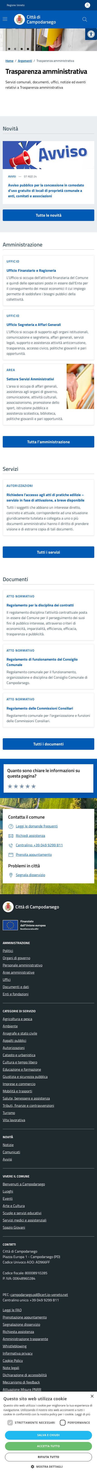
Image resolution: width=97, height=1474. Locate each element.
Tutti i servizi (48, 552)
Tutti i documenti (48, 744)
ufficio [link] (13, 261)
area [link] (11, 369)
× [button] (92, 1396)
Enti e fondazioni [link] (16, 994)
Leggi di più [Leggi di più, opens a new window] (82, 1414)
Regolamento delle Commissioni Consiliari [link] (40, 708)
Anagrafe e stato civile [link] (20, 1033)
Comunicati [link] (11, 1152)
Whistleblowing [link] (15, 1346)
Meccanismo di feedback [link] (21, 1382)
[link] (91, 34)
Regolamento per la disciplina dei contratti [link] (40, 605)
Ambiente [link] (10, 1026)
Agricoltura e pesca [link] (17, 1018)
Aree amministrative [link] (18, 972)
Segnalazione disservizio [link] (21, 1324)
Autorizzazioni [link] (20, 485)
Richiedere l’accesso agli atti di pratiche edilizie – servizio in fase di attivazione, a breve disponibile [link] (45, 497)
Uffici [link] (7, 979)
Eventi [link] (8, 1198)
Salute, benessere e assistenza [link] (26, 1098)
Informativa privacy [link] (18, 1353)
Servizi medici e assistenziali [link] (24, 1220)
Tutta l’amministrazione (48, 442)
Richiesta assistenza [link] (18, 1331)
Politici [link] (8, 950)
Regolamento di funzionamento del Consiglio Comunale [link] (42, 662)
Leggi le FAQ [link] (12, 1310)
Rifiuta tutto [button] (48, 1457)
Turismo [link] (9, 1112)
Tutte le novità (48, 215)
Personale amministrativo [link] (22, 965)
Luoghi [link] (8, 1191)
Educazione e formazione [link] (22, 1069)
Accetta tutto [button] (48, 1446)
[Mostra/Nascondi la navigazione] (5, 19)
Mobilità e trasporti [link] (17, 1091)
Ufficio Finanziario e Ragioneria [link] (31, 270)
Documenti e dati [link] (16, 986)
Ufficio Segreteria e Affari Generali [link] (34, 324)
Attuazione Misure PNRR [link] (22, 1389)
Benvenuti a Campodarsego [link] (24, 1184)
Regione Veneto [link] (15, 5)
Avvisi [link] (12, 176)
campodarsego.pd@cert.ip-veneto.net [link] (39, 1294)
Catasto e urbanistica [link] (19, 1055)
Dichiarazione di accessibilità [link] (25, 1375)
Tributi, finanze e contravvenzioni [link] (28, 1105)
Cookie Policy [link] (13, 1360)
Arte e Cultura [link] (14, 1205)
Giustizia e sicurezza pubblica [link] (25, 1076)
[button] (48, 1466)
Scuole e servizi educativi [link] (22, 1213)
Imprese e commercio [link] (19, 1083)
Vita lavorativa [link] (14, 1120)
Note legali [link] (11, 1367)
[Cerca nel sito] (84, 19)
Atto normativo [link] (20, 596)
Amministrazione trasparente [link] (25, 1339)
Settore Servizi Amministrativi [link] (30, 379)
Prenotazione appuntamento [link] (25, 1317)
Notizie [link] (8, 1144)
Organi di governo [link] (16, 958)
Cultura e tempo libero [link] (20, 1062)
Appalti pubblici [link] (14, 1040)
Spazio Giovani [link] (14, 1227)
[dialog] (48, 1433)
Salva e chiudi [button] (48, 1435)
